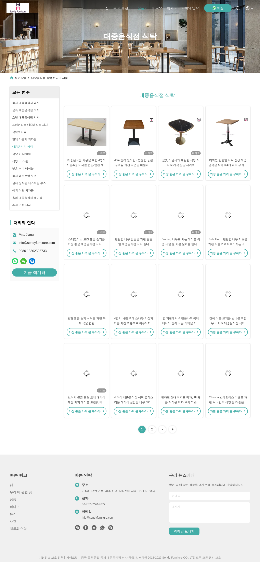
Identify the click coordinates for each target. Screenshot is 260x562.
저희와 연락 (190, 8)
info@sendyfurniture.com (37, 243)
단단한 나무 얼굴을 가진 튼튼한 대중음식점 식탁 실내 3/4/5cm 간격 (133, 244)
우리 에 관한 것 (123, 8)
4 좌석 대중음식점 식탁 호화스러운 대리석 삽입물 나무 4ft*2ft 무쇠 (133, 402)
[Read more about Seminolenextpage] (162, 429)
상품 (142, 8)
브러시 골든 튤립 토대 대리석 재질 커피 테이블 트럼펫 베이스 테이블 (86, 402)
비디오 (157, 8)
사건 (13, 521)
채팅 (218, 8)
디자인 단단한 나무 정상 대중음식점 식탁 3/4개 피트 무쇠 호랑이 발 (228, 165)
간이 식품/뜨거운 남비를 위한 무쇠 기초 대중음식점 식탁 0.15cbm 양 (228, 323)
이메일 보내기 (184, 531)
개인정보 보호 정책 (51, 557)
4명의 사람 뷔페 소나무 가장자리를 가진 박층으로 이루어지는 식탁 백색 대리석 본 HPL (133, 323)
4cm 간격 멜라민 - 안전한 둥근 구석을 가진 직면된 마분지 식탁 (133, 165)
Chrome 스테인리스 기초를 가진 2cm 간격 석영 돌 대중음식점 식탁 (228, 402)
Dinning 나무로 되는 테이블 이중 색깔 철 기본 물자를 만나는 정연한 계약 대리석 (180, 244)
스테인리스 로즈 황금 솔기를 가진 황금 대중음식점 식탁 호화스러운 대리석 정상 (86, 244)
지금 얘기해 (34, 272)
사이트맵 (72, 557)
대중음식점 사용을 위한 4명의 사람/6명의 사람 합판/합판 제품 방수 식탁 (86, 165)
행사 (172, 8)
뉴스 (13, 514)
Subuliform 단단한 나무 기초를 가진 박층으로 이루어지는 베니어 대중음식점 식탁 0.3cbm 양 (228, 244)
